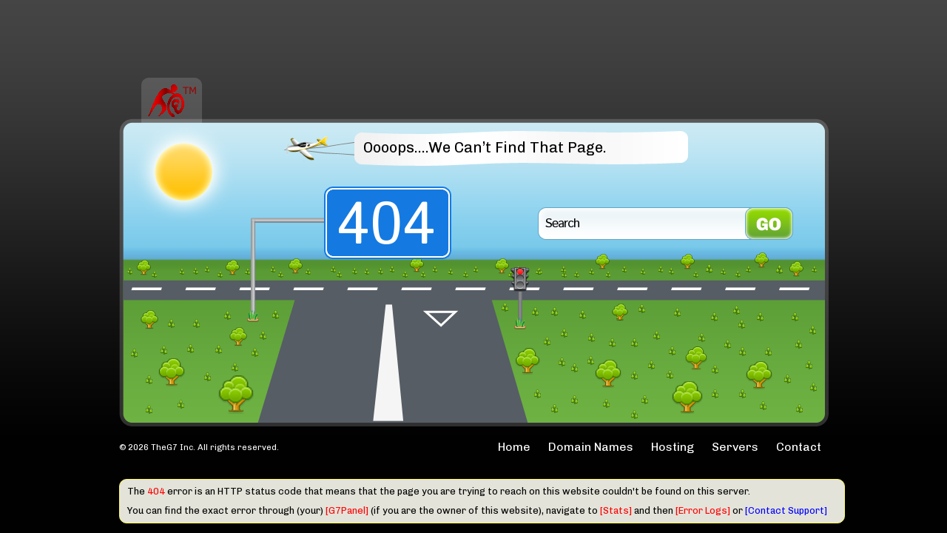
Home (514, 447)
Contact (798, 447)
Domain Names (590, 447)
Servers (735, 447)
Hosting (672, 447)
